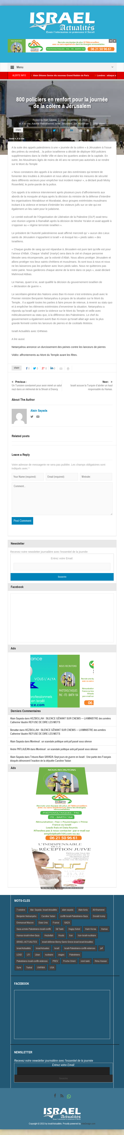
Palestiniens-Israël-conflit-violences (32, 961)
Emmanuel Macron (25, 922)
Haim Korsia (90, 929)
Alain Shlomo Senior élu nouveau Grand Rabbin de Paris (66, 75)
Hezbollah (48, 935)
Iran (71, 935)
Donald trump (99, 916)
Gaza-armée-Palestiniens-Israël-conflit (34, 929)
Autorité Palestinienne (43, 123)
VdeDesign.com (88, 1123)
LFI (28, 954)
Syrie (19, 967)
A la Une (26, 123)
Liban (37, 954)
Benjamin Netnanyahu (26, 916)
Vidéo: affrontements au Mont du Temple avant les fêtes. (44, 354)
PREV (55, 961)
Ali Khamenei (98, 909)
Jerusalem (67, 123)
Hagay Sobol (74, 929)
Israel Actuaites (42, 948)
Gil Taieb (60, 929)
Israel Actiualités (24, 948)
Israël (57, 123)
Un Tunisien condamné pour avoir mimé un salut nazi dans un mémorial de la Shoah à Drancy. (37, 385)
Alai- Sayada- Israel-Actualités (43, 909)
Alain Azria (83, 909)
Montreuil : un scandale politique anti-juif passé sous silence (61, 741)
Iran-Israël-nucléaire (87, 935)
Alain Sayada (50, 120)
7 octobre (21, 909)
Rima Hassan (101, 961)
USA (52, 967)
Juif (75, 123)
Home (11, 138)
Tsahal (29, 967)
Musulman (83, 123)
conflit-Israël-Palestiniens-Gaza (74, 916)
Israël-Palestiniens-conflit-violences (79, 948)
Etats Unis (43, 922)
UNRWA (41, 967)
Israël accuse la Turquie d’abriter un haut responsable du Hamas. (87, 385)
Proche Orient (69, 961)
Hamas (104, 929)
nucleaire (49, 954)
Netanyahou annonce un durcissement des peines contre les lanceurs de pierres (59, 346)
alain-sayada (67, 909)
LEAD (19, 954)
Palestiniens (74, 954)
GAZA (67, 922)
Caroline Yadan (48, 916)
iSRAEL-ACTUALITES (27, 941)
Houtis (61, 935)
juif (101, 948)
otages (61, 954)
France (56, 922)
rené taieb (85, 961)
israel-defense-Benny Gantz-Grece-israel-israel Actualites (67, 941)
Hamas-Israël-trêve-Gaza (28, 935)
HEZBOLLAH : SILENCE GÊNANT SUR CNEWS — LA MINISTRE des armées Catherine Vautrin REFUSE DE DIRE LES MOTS (58, 732)
